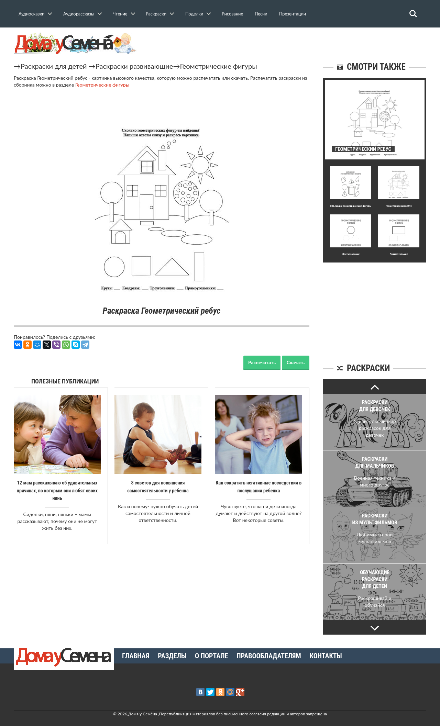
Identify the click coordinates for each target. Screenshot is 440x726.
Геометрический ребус (399, 206)
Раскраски (156, 13)
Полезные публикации (65, 381)
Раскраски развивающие (134, 66)
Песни (261, 13)
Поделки (194, 13)
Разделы (172, 655)
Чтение (120, 13)
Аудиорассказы (78, 13)
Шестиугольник (351, 254)
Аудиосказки (31, 13)
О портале (211, 655)
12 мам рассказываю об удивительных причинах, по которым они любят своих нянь (57, 490)
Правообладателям (268, 655)
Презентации (292, 13)
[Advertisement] (374, 305)
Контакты (326, 655)
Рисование (232, 13)
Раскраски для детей (54, 66)
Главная (135, 655)
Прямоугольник (399, 254)
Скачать (296, 362)
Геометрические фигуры (218, 66)
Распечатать (262, 362)
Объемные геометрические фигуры (350, 206)
